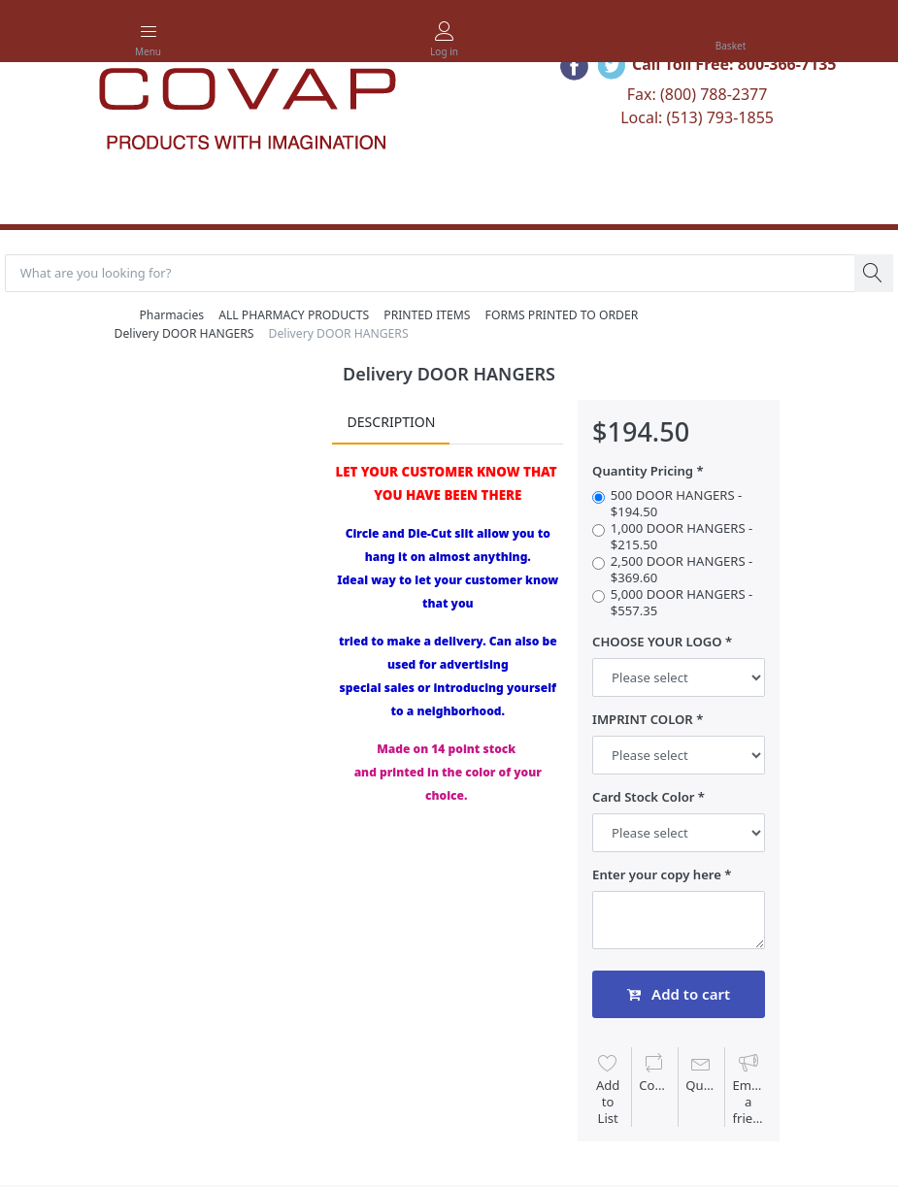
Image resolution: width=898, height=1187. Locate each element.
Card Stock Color (643, 798)
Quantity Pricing (642, 472)
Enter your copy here (656, 876)
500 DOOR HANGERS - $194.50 (676, 503)
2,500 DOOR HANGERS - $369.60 (681, 570)
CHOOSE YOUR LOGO (656, 643)
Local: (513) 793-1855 (697, 117)
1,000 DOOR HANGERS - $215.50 (681, 536)
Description (391, 422)
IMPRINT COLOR (642, 720)
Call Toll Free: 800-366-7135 (734, 64)
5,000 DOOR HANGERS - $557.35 (681, 603)
